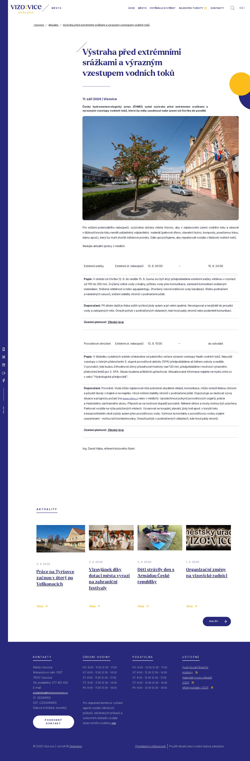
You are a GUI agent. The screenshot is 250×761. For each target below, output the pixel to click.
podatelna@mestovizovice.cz (50, 692)
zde (113, 723)
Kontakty (217, 8)
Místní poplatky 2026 (195, 687)
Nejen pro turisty (191, 8)
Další (213, 621)
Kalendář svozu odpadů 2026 (197, 680)
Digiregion (75, 746)
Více (40, 606)
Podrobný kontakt (53, 721)
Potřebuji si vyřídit (163, 8)
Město (142, 8)
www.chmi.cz (130, 398)
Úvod (131, 8)
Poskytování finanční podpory (195, 670)
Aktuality (53, 25)
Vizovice (38, 25)
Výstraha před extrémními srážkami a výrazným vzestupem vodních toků (106, 25)
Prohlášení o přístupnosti (150, 746)
